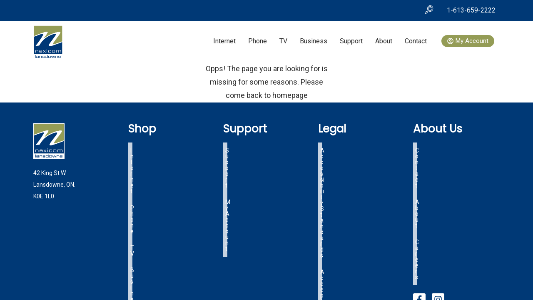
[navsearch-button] (429, 10)
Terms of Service (342, 167)
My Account (241, 157)
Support (351, 41)
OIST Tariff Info (340, 187)
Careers (425, 167)
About (383, 41)
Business (313, 41)
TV (283, 41)
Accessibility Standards (350, 147)
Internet (224, 41)
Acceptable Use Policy (349, 157)
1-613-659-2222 (471, 10)
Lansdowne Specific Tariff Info (360, 177)
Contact (416, 41)
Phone (257, 41)
